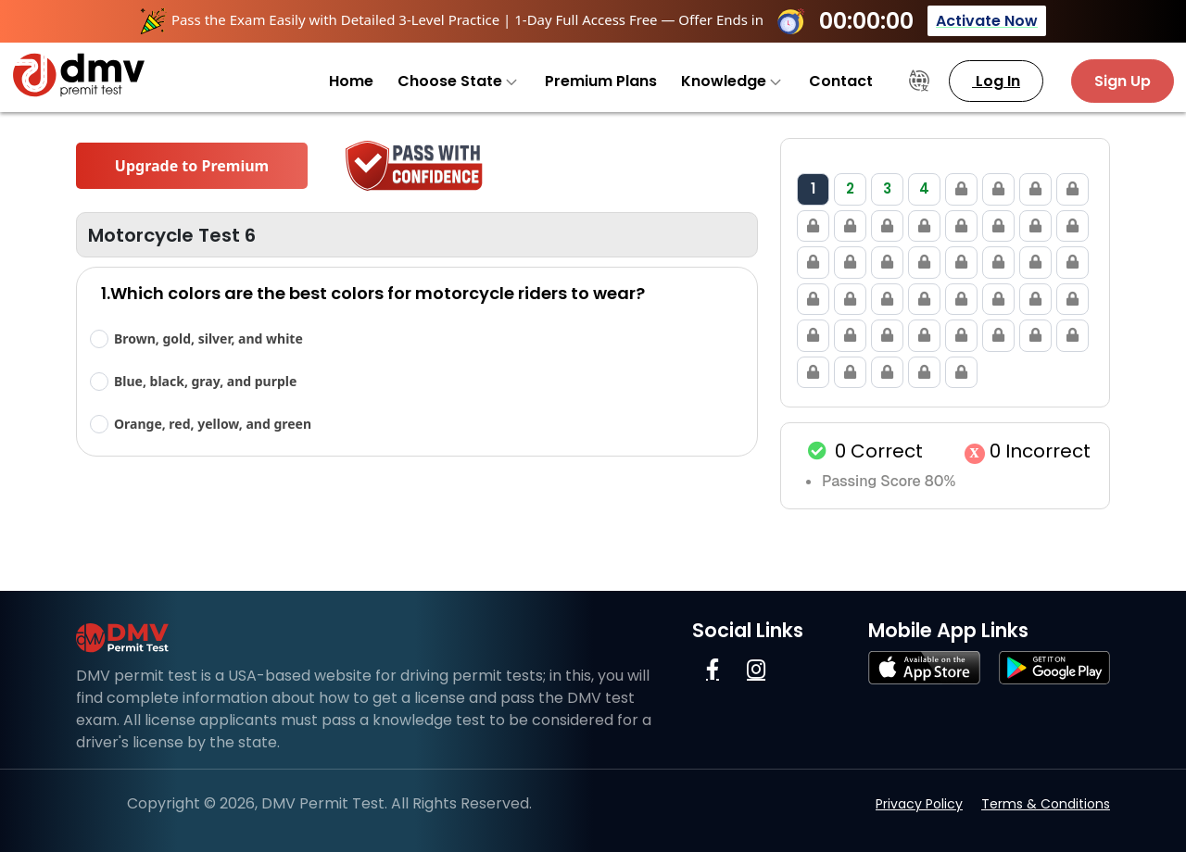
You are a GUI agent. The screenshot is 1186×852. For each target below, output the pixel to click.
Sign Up (1122, 81)
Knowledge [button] (731, 81)
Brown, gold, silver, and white (208, 338)
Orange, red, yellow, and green (212, 423)
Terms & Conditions (1045, 804)
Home (351, 81)
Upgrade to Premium (192, 166)
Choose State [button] (457, 81)
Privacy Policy (919, 804)
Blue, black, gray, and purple (205, 381)
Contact (841, 81)
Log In (996, 81)
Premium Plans (601, 81)
